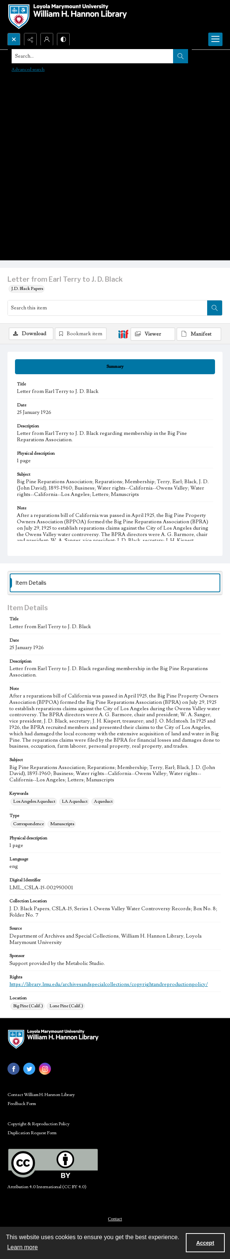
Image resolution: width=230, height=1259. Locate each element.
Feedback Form (21, 1104)
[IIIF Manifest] (198, 334)
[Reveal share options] (30, 39)
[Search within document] (214, 307)
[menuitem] (115, 1218)
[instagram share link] (45, 1069)
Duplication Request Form (32, 1133)
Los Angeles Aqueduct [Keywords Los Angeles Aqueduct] (34, 801)
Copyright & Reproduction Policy (38, 1124)
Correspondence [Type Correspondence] (28, 824)
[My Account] (47, 39)
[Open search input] (14, 39)
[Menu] (215, 39)
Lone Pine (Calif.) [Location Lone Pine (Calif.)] (66, 1006)
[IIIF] (123, 333)
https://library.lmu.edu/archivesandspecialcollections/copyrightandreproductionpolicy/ (108, 984)
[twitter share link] (29, 1069)
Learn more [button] (22, 1247)
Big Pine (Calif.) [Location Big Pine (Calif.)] (28, 1006)
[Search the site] (92, 56)
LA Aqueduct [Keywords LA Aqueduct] (75, 801)
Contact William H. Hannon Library (41, 1095)
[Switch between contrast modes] (63, 39)
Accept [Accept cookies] (205, 1243)
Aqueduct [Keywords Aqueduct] (103, 801)
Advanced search (28, 69)
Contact (115, 1219)
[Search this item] (107, 307)
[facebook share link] (13, 1069)
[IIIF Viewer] (152, 334)
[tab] (115, 367)
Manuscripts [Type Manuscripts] (62, 824)
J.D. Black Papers (27, 288)
